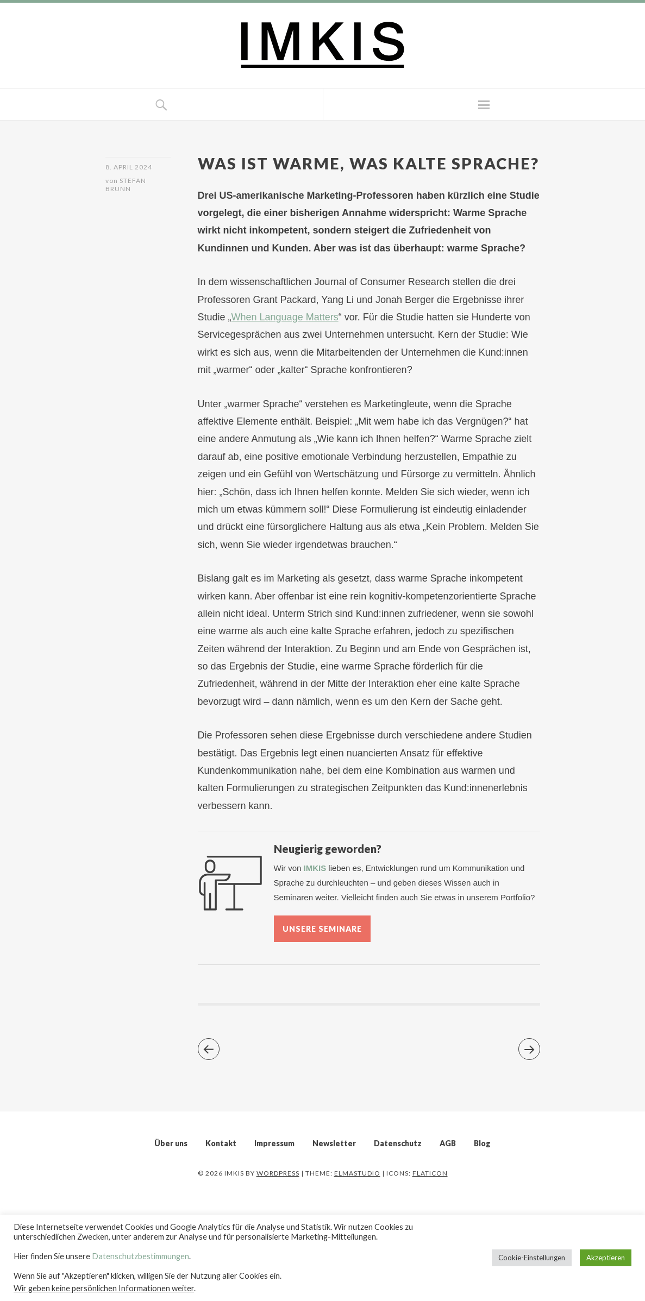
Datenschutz (398, 1143)
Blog (482, 1143)
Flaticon (430, 1173)
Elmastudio (357, 1173)
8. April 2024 (128, 167)
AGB (448, 1143)
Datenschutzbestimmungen (140, 1256)
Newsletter (334, 1143)
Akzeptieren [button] (605, 1257)
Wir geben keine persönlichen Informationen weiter (104, 1288)
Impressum (274, 1143)
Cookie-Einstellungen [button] (531, 1257)
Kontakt (220, 1143)
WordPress (277, 1173)
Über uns (170, 1143)
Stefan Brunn (125, 184)
